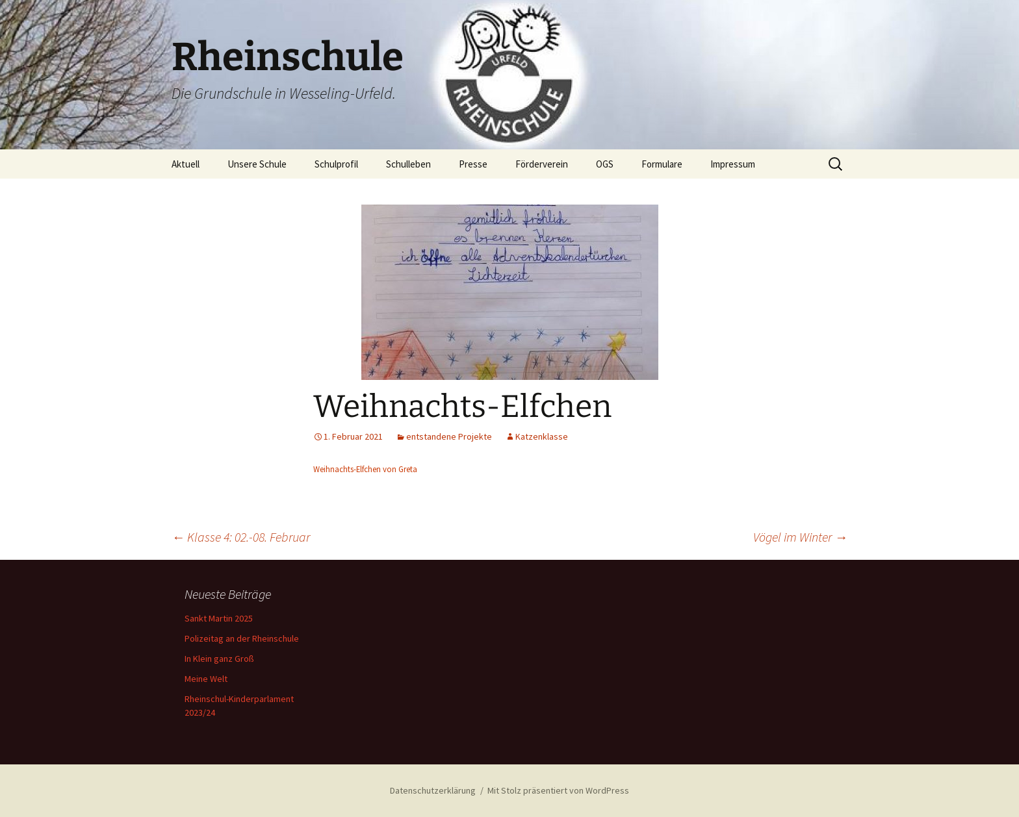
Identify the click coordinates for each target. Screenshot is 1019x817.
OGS (604, 164)
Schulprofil (336, 164)
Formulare (661, 164)
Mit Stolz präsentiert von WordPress (558, 790)
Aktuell (186, 164)
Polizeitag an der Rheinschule (242, 638)
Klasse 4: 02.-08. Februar (241, 537)
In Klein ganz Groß (219, 658)
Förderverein (541, 164)
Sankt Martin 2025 (219, 618)
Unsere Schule (257, 164)
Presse (473, 164)
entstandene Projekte (449, 436)
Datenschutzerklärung (433, 790)
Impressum (732, 164)
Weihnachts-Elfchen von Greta (365, 469)
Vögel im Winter (800, 537)
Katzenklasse (541, 436)
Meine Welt (206, 679)
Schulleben (408, 164)
